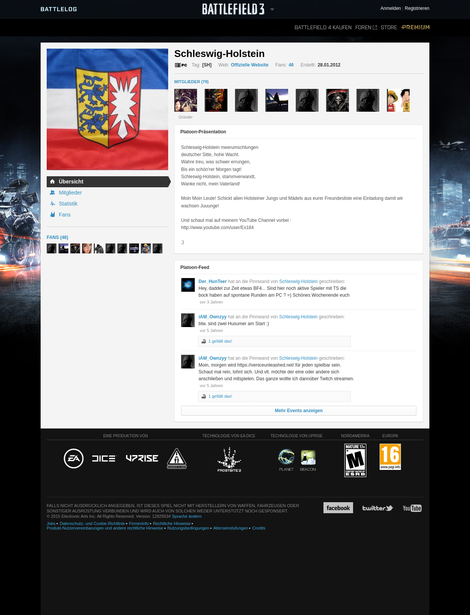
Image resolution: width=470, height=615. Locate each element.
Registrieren (417, 8)
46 (291, 65)
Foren (366, 27)
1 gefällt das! (220, 341)
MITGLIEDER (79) (191, 81)
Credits (258, 528)
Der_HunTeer (213, 281)
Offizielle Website (249, 65)
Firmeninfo (139, 523)
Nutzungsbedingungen (188, 528)
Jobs (51, 523)
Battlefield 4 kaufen (323, 27)
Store (389, 27)
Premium (415, 27)
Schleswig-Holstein (298, 281)
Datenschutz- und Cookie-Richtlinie (92, 523)
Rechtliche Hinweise (172, 523)
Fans (65, 215)
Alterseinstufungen (230, 528)
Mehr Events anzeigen (299, 410)
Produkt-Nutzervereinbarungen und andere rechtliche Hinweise (105, 528)
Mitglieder (70, 193)
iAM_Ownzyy (213, 316)
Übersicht (71, 182)
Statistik (68, 204)
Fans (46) (57, 237)
